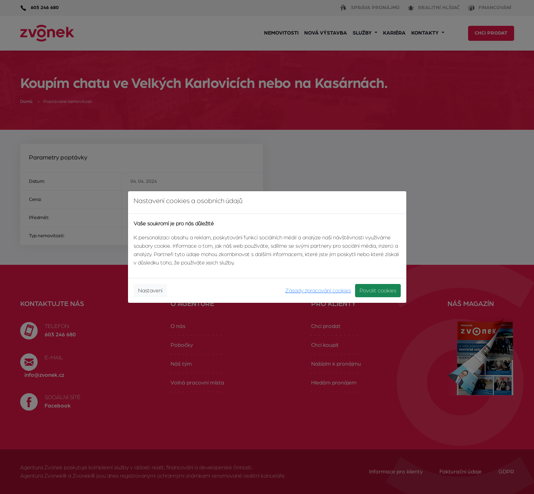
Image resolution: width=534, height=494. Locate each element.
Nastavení (150, 290)
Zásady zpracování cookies (318, 290)
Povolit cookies (378, 290)
